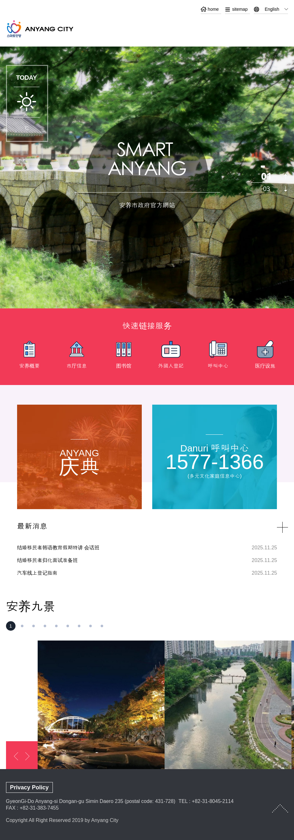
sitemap (239, 9)
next (286, 189)
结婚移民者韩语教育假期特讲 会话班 (58, 547)
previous (286, 176)
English (272, 9)
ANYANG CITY (47, 29)
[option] (29, 356)
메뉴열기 (283, 28)
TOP (280, 808)
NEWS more (282, 527)
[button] (11, 626)
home (213, 9)
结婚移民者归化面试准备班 (47, 560)
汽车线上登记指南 (37, 573)
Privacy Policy (29, 787)
